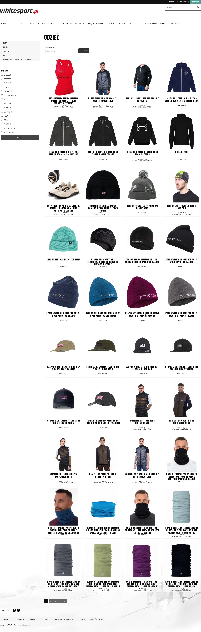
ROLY (4, 116)
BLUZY (5, 47)
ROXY (4, 120)
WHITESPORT (7, 132)
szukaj (198, 7)
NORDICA (6, 108)
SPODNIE (6, 51)
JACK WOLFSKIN (8, 95)
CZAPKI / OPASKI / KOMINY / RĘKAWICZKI (18, 59)
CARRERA (6, 79)
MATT (4, 100)
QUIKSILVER (6, 112)
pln (195, 2)
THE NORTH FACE (9, 128)
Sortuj (84, 51)
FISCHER (5, 87)
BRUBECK (6, 75)
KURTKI (5, 43)
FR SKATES (6, 91)
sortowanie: (50, 47)
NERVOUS (6, 104)
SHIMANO (6, 124)
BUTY (5, 55)
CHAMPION (6, 83)
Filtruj (20, 137)
